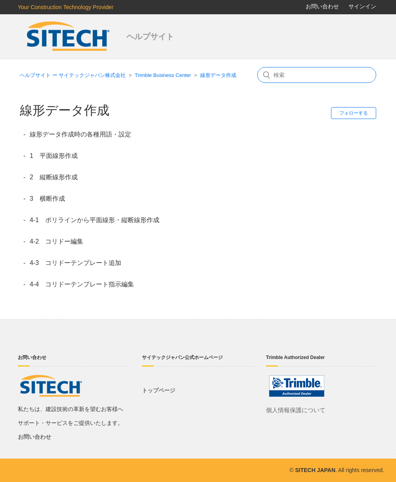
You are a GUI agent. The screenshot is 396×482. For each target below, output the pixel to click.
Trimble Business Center (163, 75)
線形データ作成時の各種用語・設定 (80, 134)
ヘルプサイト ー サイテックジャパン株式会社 (73, 75)
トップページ (158, 390)
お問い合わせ (322, 6)
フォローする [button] (353, 113)
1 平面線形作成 (54, 155)
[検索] (316, 75)
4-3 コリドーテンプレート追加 (75, 262)
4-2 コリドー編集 (56, 241)
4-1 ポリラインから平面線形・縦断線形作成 (94, 220)
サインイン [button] (362, 6)
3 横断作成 (47, 198)
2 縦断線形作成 (54, 177)
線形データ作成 (218, 75)
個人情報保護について (295, 410)
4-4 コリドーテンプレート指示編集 (82, 284)
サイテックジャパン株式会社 (69, 36)
